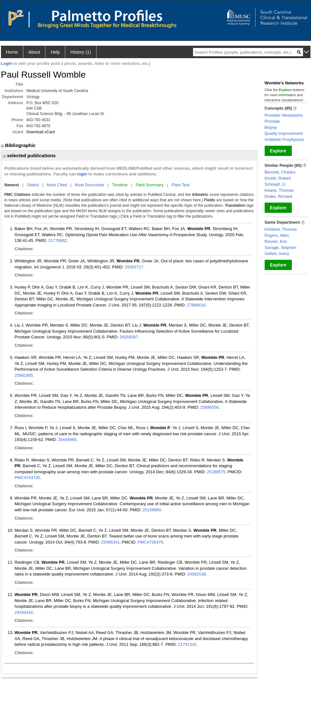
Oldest (33, 184)
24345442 (24, 612)
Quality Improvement (284, 133)
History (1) (80, 52)
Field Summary (149, 184)
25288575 (216, 471)
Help (55, 52)
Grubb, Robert (278, 178)
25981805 (24, 375)
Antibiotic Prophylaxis (284, 139)
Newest (11, 184)
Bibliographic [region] (19, 145)
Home (12, 52)
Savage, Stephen (281, 247)
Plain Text (181, 184)
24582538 (196, 574)
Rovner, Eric (276, 241)
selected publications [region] (29, 155)
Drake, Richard (278, 196)
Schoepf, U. (275, 184)
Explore (278, 150)
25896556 (209, 407)
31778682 (57, 240)
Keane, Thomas (279, 190)
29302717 (134, 267)
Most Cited (57, 184)
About (34, 52)
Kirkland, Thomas (281, 229)
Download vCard (41, 132)
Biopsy (271, 127)
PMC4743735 (27, 477)
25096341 (110, 542)
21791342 (187, 644)
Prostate (272, 121)
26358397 (129, 337)
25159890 (152, 509)
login (82, 174)
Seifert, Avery (277, 253)
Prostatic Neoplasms (284, 115)
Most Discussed (89, 184)
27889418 (196, 305)
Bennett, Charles (280, 172)
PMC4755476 (150, 542)
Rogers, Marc (277, 235)
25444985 (67, 439)
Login (6, 63)
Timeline (120, 184)
